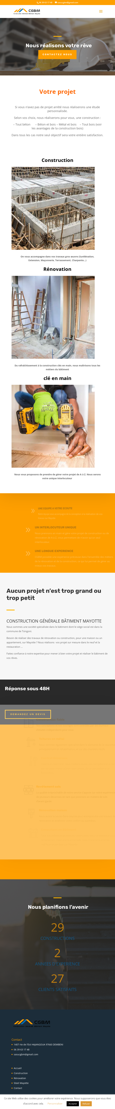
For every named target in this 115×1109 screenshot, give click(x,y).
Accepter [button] (73, 1103)
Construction (21, 1073)
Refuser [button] (86, 1103)
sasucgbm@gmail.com (26, 1054)
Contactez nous (57, 54)
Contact (18, 1088)
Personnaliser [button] (55, 1103)
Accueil (18, 1068)
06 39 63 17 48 (21, 1049)
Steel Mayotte (21, 1083)
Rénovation (20, 1078)
